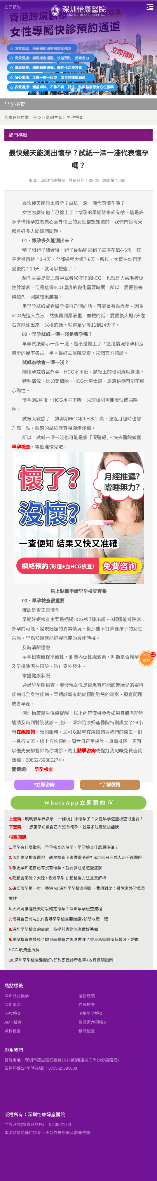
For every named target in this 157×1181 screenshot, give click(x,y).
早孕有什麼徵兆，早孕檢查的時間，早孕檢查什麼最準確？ (65, 847)
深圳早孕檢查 (90, 1013)
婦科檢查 (12, 1031)
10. (11, 960)
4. (10, 878)
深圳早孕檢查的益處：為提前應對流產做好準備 (55, 929)
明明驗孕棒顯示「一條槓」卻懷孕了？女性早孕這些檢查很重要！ (84, 819)
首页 (37, 117)
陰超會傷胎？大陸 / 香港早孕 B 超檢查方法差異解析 (59, 878)
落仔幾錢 (86, 995)
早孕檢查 (75, 117)
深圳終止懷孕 (16, 995)
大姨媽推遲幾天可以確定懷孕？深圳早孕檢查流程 (57, 908)
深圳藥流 (12, 1004)
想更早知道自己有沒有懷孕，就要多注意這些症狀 (74, 827)
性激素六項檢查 (92, 1022)
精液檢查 (86, 1031)
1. (10, 847)
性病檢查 (86, 1004)
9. (10, 939)
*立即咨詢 (44, 784)
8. (10, 929)
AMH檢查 (13, 1022)
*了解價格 (110, 784)
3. (10, 867)
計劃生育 (54, 117)
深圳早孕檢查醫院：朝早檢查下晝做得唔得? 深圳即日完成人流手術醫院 (77, 857)
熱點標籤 (13, 985)
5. (10, 888)
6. (10, 908)
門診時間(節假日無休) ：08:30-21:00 (37, 1124)
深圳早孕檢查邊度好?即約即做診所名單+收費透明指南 (63, 960)
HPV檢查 (12, 1013)
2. (10, 857)
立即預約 (12, 7)
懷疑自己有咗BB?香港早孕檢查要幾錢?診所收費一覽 (60, 919)
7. (10, 919)
